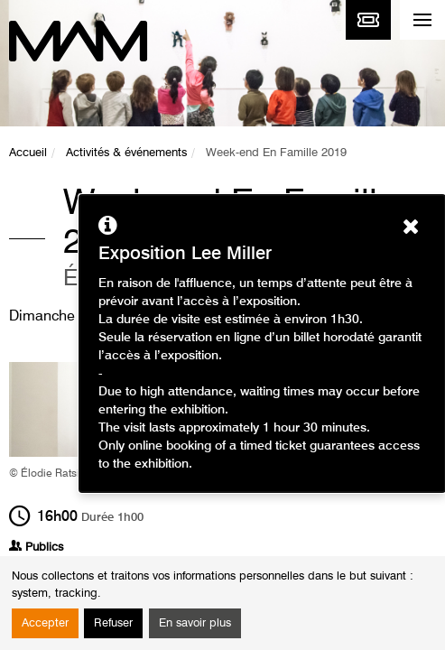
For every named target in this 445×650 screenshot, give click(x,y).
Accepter (45, 623)
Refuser (113, 623)
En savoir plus (195, 623)
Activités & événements (126, 153)
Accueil (28, 153)
